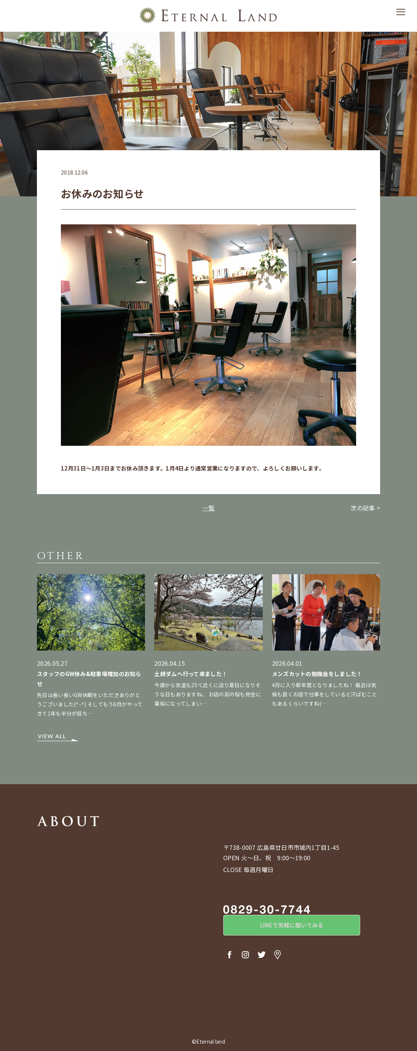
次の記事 (363, 507)
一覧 (209, 507)
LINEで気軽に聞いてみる (284, 926)
